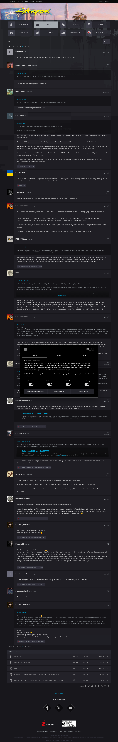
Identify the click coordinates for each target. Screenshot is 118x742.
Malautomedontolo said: (23, 443)
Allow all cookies (83, 391)
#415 (105, 501)
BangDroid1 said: (22, 247)
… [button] (15, 47)
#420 (105, 607)
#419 (105, 593)
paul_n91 (19, 116)
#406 (105, 192)
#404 (105, 115)
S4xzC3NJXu (21, 173)
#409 (105, 273)
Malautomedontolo (23, 403)
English (59, 693)
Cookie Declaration (68, 731)
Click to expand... (62, 295)
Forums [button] (11, 1)
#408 (105, 239)
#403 (105, 91)
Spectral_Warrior (22, 527)
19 (17, 47)
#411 (105, 365)
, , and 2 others (31, 266)
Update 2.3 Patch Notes (23, 665)
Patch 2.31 (18, 659)
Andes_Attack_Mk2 (24, 65)
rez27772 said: (21, 73)
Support (39, 1)
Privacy (60, 731)
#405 (105, 173)
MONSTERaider (22, 239)
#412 (105, 402)
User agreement (53, 731)
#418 (105, 576)
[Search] (105, 41)
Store (32, 1)
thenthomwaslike (23, 576)
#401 (105, 51)
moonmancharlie (22, 593)
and (27, 166)
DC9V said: (20, 327)
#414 (105, 476)
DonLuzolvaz (21, 91)
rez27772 (20, 52)
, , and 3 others (33, 429)
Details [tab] (59, 355)
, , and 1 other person (35, 470)
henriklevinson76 (23, 206)
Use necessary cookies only (35, 391)
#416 (105, 527)
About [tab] (84, 355)
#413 (105, 435)
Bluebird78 (20, 546)
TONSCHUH (21, 192)
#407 (105, 206)
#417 (105, 546)
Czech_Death (21, 476)
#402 (105, 65)
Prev (10, 47)
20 (20, 47)
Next (29, 47)
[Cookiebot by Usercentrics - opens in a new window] (86, 349)
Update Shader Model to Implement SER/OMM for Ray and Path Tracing (39, 682)
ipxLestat (19, 436)
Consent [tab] (34, 355)
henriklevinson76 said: (23, 281)
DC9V (18, 273)
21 (22, 47)
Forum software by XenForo (59, 740)
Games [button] (19, 1)
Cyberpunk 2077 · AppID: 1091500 (36, 416)
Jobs (26, 1)
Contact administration (42, 731)
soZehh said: (21, 123)
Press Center (78, 731)
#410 (105, 319)
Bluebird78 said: (21, 615)
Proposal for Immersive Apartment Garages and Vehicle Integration (37, 676)
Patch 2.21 (18, 671)
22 (25, 47)
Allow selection (59, 391)
